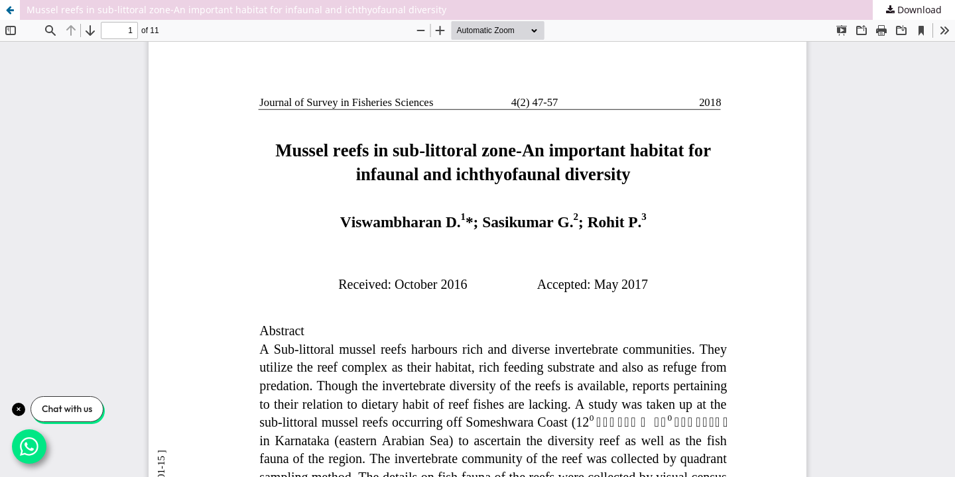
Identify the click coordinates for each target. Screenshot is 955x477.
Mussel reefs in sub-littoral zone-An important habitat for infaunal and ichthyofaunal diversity (236, 9)
